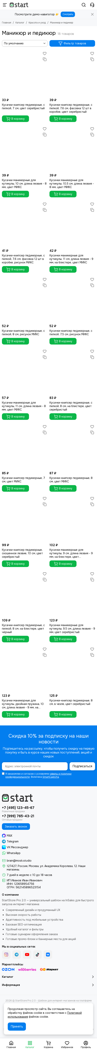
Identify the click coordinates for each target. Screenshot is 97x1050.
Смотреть (68, 14)
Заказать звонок (16, 826)
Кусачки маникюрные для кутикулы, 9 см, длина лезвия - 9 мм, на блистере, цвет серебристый (71, 553)
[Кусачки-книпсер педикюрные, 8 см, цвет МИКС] (72, 446)
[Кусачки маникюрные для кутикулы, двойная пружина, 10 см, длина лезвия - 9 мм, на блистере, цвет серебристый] (25, 669)
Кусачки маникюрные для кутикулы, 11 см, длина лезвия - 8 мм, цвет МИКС (24, 406)
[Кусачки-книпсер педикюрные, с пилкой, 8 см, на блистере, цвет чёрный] (25, 594)
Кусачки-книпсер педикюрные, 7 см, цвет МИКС (23, 479)
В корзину (15, 119)
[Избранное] (45, 53)
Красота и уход (37, 22)
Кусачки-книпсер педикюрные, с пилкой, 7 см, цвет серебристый (23, 106)
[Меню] (5, 5)
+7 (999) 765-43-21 (18, 816)
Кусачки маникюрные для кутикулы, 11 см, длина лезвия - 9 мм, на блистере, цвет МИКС (71, 259)
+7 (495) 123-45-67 (18, 808)
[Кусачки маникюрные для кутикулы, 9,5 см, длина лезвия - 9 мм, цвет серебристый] (72, 594)
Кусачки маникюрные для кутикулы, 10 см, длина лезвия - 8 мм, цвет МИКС (24, 183)
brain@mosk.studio (19, 860)
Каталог (19, 22)
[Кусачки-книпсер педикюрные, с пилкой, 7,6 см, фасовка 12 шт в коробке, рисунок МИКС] (25, 224)
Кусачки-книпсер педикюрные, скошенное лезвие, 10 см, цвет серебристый (22, 553)
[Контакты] (92, 5)
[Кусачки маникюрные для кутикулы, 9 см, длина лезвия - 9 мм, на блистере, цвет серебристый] (72, 518)
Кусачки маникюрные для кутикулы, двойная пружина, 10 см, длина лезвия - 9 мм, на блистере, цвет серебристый (23, 704)
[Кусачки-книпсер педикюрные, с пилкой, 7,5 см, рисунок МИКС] (72, 299)
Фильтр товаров (72, 43)
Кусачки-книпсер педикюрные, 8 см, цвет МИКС (71, 479)
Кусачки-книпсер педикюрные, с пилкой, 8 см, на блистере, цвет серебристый (70, 406)
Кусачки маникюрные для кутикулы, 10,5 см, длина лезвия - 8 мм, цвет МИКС (71, 183)
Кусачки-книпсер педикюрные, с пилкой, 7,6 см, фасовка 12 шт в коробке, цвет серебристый (70, 108)
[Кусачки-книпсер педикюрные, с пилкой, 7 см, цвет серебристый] (25, 73)
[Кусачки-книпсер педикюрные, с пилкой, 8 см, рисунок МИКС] (25, 299)
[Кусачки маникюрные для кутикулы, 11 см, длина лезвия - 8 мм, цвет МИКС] (25, 371)
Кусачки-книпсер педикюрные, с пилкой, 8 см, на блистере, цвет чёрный (23, 628)
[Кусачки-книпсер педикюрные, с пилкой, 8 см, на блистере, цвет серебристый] (72, 371)
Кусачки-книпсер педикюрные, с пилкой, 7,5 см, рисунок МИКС (70, 332)
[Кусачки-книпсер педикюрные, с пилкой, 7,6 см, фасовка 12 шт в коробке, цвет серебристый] (72, 73)
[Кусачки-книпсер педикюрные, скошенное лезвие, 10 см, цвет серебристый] (25, 518)
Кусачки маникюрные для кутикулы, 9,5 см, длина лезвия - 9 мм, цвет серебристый (72, 628)
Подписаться (82, 766)
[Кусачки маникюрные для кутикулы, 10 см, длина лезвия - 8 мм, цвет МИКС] (25, 149)
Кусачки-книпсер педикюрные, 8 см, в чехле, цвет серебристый (71, 702)
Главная (6, 22)
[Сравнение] (45, 59)
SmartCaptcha (51, 776)
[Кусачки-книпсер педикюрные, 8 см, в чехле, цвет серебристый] (72, 669)
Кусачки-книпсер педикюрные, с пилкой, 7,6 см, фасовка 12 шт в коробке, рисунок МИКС (23, 259)
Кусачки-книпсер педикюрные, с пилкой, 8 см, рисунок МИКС (23, 332)
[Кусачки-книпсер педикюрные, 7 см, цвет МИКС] (25, 446)
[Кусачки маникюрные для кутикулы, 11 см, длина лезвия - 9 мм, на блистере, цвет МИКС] (72, 224)
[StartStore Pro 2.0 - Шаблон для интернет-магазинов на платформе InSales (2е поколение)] (19, 5)
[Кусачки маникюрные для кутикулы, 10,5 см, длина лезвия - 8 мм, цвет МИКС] (72, 149)
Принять (17, 1026)
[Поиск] (83, 5)
